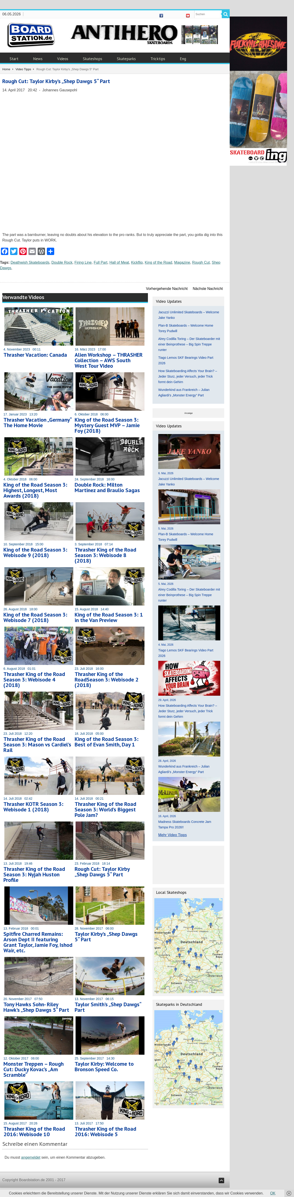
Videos (62, 58)
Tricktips (157, 58)
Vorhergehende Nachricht (167, 289)
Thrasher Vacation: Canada (35, 354)
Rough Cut (201, 262)
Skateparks (126, 58)
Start (14, 58)
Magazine (182, 262)
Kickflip (137, 262)
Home (6, 69)
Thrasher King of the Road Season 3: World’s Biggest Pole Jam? (105, 809)
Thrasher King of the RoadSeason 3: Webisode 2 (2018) (107, 679)
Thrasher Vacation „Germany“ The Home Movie (37, 422)
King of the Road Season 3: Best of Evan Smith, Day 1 (107, 741)
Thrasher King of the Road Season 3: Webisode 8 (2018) (105, 555)
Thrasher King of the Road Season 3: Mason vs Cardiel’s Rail (37, 744)
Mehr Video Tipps (172, 835)
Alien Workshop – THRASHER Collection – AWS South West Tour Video (109, 360)
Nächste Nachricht (208, 289)
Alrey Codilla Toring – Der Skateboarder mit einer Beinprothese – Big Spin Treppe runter (189, 344)
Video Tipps (23, 69)
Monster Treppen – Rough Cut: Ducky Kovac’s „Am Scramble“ (33, 1069)
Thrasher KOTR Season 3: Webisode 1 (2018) (33, 806)
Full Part (100, 262)
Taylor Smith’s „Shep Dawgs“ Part (108, 1007)
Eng (183, 58)
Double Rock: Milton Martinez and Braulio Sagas (107, 487)
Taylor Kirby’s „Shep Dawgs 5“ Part (106, 936)
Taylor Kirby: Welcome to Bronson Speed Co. (104, 1066)
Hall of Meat (119, 262)
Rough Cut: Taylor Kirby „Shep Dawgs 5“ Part (102, 871)
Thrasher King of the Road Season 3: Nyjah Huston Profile (34, 874)
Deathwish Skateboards (30, 262)
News (37, 58)
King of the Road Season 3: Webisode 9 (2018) (35, 552)
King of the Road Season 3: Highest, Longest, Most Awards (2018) (35, 490)
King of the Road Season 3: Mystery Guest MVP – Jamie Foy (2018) (107, 425)
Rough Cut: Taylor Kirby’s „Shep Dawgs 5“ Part (56, 81)
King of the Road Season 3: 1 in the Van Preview (109, 617)
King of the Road (158, 262)
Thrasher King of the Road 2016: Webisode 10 (34, 1131)
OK (272, 1193)
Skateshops (92, 58)
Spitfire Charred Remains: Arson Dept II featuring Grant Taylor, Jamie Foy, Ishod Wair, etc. (37, 942)
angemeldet (30, 1157)
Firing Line (83, 262)
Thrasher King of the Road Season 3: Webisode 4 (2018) (34, 679)
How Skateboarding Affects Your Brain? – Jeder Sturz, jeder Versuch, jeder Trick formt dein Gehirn (187, 376)
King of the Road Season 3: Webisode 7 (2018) (35, 617)
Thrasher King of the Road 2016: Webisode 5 (105, 1131)
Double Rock (62, 262)
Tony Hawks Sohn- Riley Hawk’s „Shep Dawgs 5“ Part (36, 1007)
